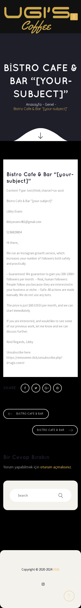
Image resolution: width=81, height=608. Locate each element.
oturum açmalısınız (55, 466)
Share (9, 388)
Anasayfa (33, 104)
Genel (49, 104)
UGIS (56, 569)
